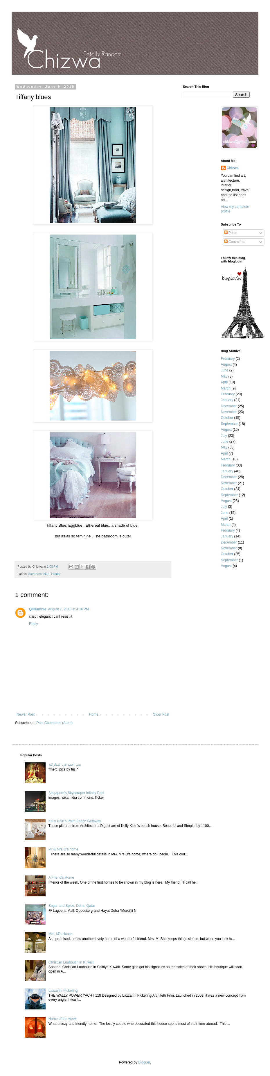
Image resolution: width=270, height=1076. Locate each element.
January (227, 400)
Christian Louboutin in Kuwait (70, 962)
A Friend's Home (61, 877)
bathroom (35, 573)
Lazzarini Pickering (63, 991)
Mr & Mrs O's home (63, 849)
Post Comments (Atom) (54, 723)
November (229, 412)
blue (46, 573)
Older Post (161, 714)
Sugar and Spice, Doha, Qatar (71, 906)
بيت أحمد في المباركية (64, 764)
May (224, 376)
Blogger (144, 1062)
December (229, 406)
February (228, 359)
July (224, 436)
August (226, 364)
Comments (234, 242)
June (224, 370)
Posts (230, 233)
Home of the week (62, 1019)
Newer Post (26, 714)
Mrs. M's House (60, 934)
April (224, 382)
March (226, 388)
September (229, 424)
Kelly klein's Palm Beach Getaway (74, 821)
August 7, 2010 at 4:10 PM (68, 609)
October (227, 418)
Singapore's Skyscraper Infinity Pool (76, 793)
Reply (33, 624)
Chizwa (233, 168)
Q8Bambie (37, 609)
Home (93, 714)
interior (56, 573)
